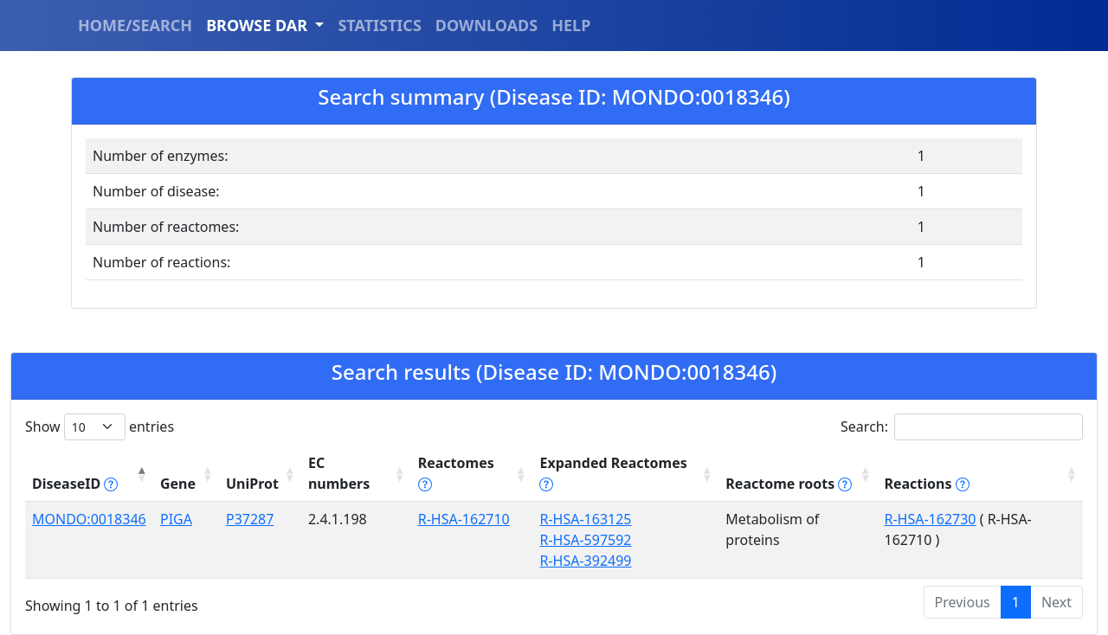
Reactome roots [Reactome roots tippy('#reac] (788, 483)
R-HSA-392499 (585, 560)
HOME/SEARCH (135, 25)
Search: (962, 427)
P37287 (250, 519)
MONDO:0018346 (89, 519)
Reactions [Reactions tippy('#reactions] (926, 483)
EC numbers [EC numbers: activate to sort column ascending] (339, 473)
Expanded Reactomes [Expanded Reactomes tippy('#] (612, 473)
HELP (570, 25)
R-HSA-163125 (585, 519)
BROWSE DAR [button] (259, 25)
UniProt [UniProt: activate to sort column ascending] (252, 483)
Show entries (99, 427)
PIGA (176, 519)
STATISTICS (379, 25)
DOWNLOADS (486, 25)
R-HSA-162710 (464, 519)
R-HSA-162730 (930, 519)
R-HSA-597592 (585, 539)
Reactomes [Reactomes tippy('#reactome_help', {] (456, 473)
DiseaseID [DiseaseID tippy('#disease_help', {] (75, 483)
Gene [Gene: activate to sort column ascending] (178, 483)
